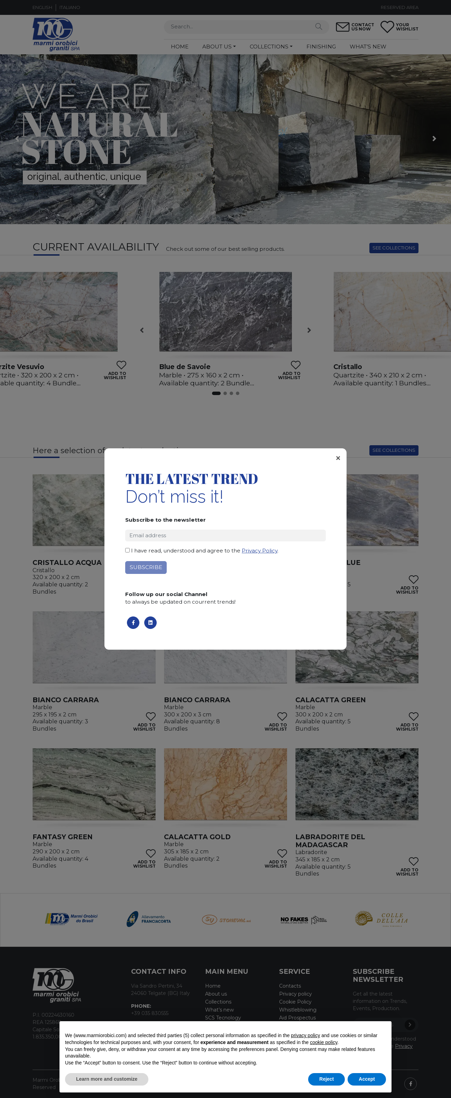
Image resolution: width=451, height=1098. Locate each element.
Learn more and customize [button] (106, 1079)
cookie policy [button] (323, 1042)
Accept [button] (367, 1079)
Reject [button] (326, 1079)
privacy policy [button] (305, 1035)
